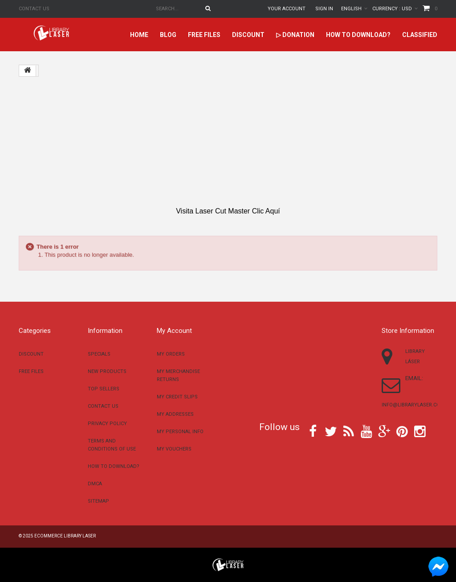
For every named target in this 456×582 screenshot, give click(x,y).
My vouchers (174, 449)
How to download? (358, 34)
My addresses (175, 414)
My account (174, 331)
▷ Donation (295, 34)
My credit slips (177, 397)
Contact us (34, 9)
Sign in (324, 9)
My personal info (180, 431)
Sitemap (98, 501)
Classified (419, 34)
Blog (168, 34)
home (139, 34)
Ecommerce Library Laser (65, 535)
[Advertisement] (228, 141)
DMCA (95, 484)
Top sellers (103, 389)
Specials (99, 354)
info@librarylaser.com (413, 405)
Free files (204, 34)
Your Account (286, 9)
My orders (171, 354)
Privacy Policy (107, 423)
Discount (248, 34)
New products (107, 371)
